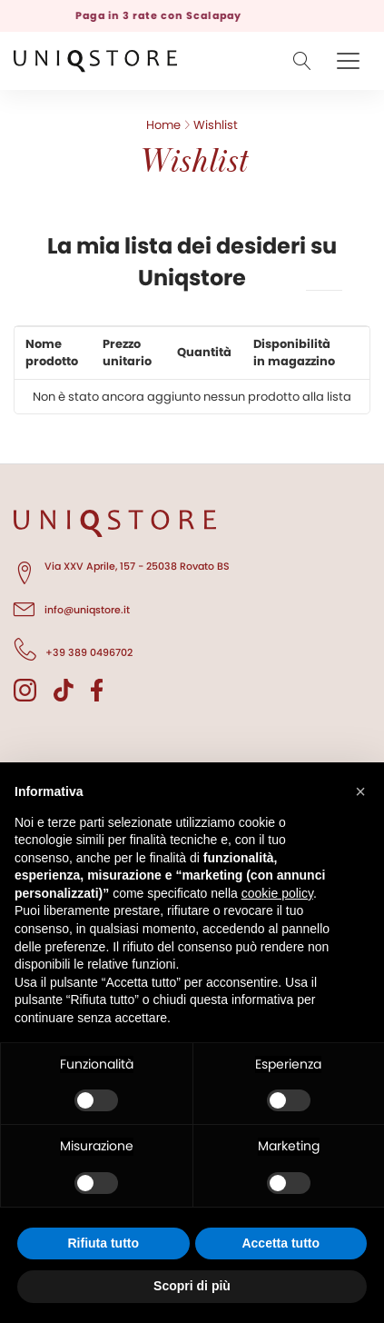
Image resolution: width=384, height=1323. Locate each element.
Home (163, 125)
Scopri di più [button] (192, 1285)
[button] (360, 791)
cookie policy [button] (277, 893)
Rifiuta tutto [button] (103, 1243)
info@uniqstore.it (72, 607)
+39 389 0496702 (73, 650)
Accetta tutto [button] (280, 1243)
